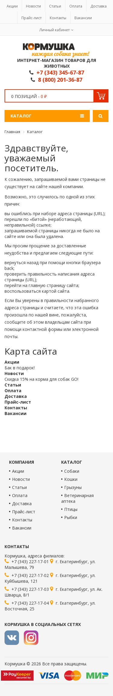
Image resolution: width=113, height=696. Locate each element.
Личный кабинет (54, 29)
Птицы (70, 509)
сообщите (15, 322)
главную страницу (47, 285)
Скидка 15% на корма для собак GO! (41, 379)
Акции (12, 6)
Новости (33, 6)
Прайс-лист (31, 17)
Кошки (70, 479)
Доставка (98, 6)
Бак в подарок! (20, 368)
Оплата (75, 6)
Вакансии (83, 17)
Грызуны (73, 487)
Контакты (58, 17)
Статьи (55, 6)
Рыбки (70, 517)
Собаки (71, 471)
